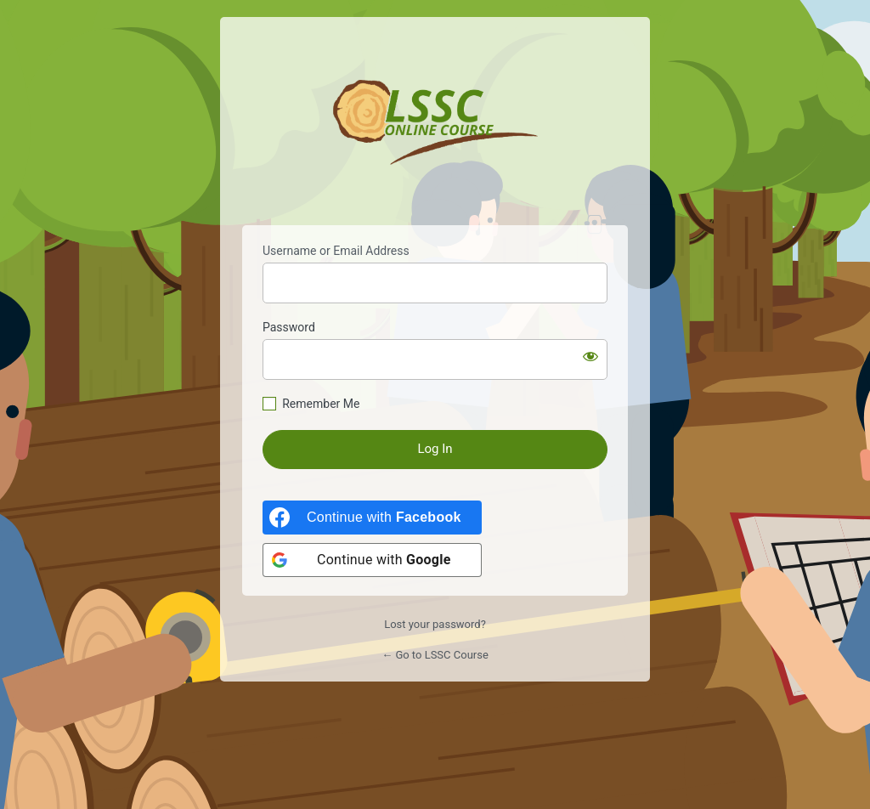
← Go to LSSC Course (435, 654)
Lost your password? (435, 624)
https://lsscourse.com (435, 122)
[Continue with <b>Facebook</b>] (372, 518)
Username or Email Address (336, 250)
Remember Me (320, 403)
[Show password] (590, 356)
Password (289, 327)
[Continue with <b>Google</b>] (372, 560)
